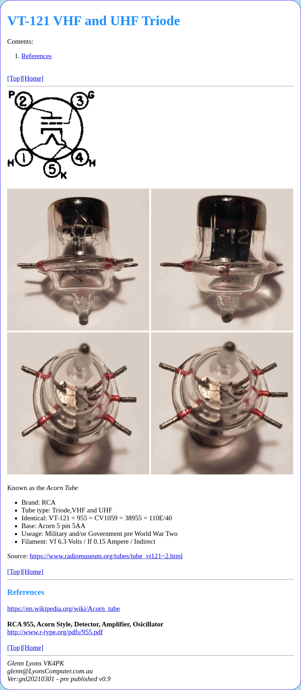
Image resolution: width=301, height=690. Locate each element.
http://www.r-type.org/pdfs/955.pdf (55, 632)
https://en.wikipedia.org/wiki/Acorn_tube (63, 608)
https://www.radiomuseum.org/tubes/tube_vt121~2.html (106, 556)
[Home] (33, 78)
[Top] (14, 78)
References (36, 56)
